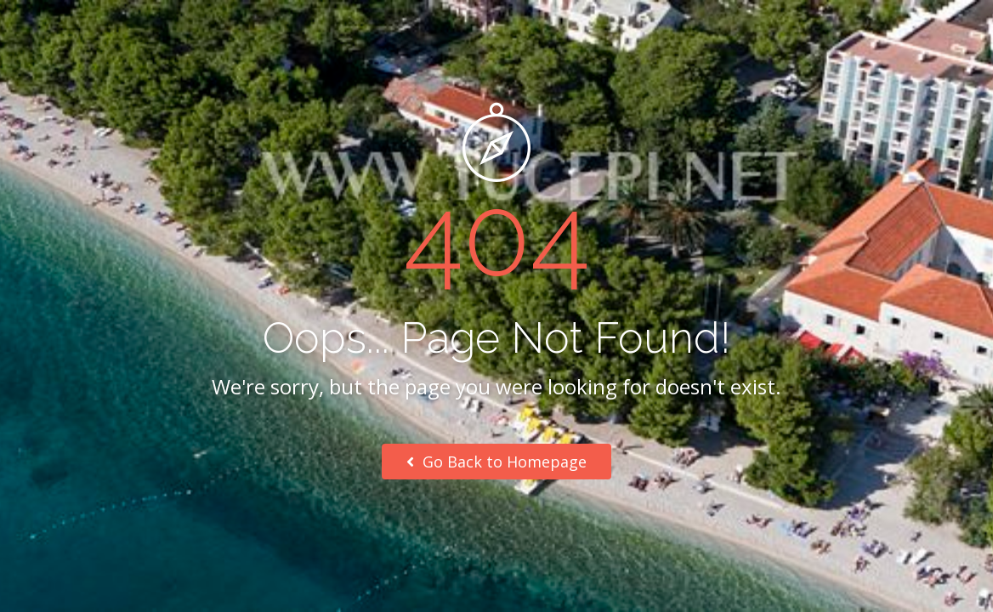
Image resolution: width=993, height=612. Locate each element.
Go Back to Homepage (496, 461)
